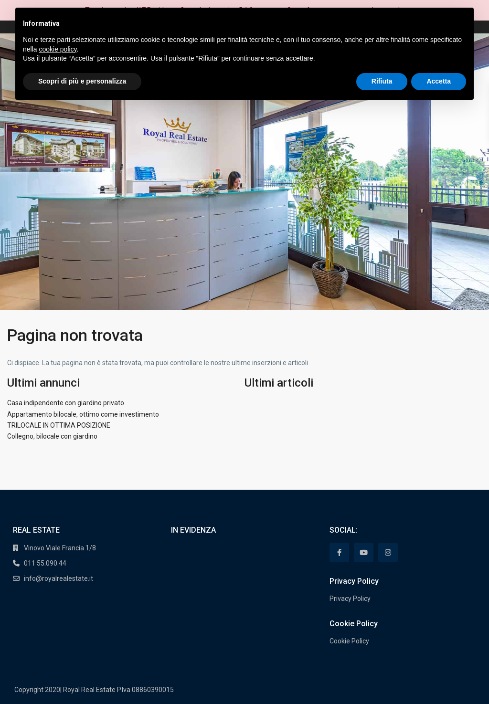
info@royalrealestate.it (58, 578)
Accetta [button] (438, 81)
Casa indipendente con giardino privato (65, 403)
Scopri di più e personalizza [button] (82, 81)
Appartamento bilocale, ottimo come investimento (83, 414)
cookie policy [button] (57, 49)
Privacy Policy (350, 598)
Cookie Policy (349, 641)
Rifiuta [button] (382, 81)
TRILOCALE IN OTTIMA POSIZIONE (58, 425)
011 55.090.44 (45, 563)
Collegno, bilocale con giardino (52, 436)
